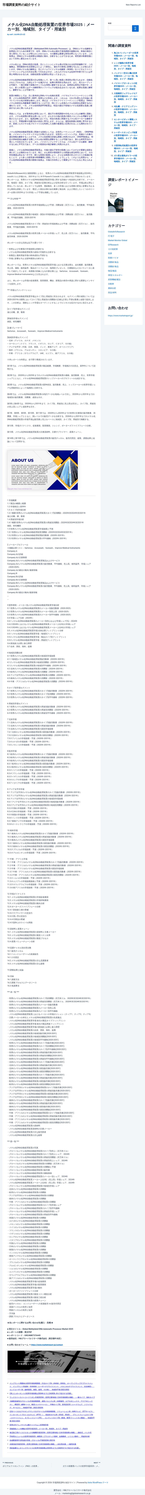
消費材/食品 (113, 262)
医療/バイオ (113, 258)
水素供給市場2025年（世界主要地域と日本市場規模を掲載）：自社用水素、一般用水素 (43, 1444)
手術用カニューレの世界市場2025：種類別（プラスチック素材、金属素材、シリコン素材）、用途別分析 (50, 1436)
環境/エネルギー (115, 275)
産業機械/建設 (114, 279)
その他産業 (113, 249)
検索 (109, 23)
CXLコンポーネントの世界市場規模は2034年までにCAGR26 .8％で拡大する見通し (41, 1393)
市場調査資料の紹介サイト (21, 5)
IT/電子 (111, 236)
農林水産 (112, 288)
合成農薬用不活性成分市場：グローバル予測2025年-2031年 (32, 1440)
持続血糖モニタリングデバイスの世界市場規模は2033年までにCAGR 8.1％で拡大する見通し (45, 1448)
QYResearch (113, 245)
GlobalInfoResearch (116, 232)
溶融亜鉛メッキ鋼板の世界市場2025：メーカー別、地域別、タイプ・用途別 (39, 1429)
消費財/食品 (113, 266)
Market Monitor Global (117, 240)
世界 (110, 253)
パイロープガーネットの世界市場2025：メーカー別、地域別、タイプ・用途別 (126, 86)
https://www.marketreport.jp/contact (47, 1345)
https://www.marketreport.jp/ (120, 316)
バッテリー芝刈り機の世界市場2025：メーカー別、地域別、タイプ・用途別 (126, 76)
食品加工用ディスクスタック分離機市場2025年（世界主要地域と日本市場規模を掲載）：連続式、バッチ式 (50, 1433)
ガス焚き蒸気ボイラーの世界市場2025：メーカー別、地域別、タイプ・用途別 (126, 158)
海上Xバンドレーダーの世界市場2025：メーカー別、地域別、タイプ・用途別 (126, 56)
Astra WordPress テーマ (98, 1482)
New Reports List (133, 5)
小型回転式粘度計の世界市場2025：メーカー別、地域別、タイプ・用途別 (126, 148)
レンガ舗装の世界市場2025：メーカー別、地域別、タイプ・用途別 (125, 66)
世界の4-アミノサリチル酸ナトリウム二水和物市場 (29, 1425)
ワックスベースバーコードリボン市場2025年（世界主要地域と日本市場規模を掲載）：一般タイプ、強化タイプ (52, 1397)
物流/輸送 (112, 271)
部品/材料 (112, 292)
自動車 (111, 284)
